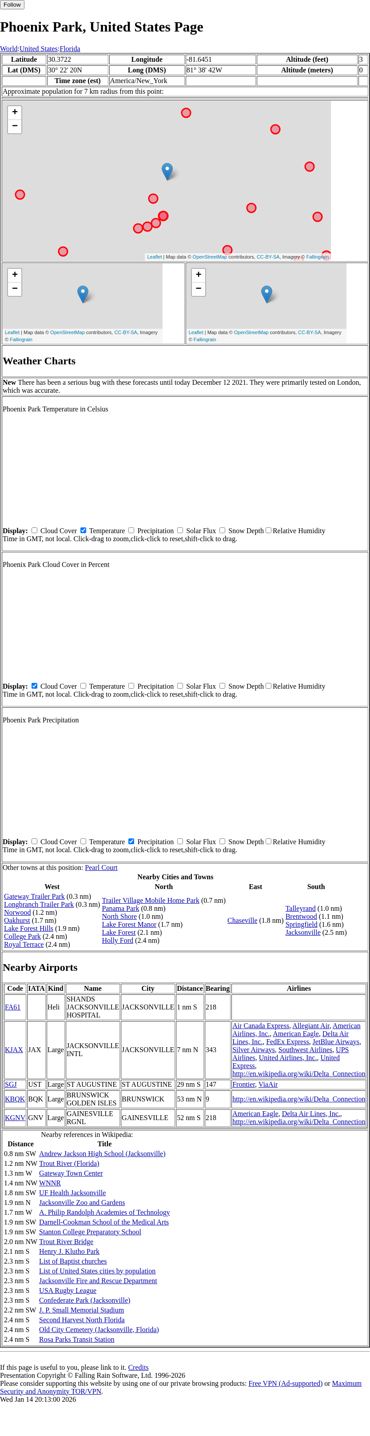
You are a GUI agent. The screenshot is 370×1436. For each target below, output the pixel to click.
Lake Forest (118, 932)
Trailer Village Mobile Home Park (150, 900)
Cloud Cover (58, 531)
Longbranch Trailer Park (39, 904)
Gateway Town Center (71, 1173)
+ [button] (15, 113)
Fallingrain (317, 256)
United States (39, 48)
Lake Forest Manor (129, 924)
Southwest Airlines (305, 1049)
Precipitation (155, 531)
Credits (138, 1367)
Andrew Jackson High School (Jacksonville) (102, 1153)
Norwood (17, 912)
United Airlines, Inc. (288, 1057)
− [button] (15, 126)
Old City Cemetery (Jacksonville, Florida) (99, 1329)
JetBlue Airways (336, 1041)
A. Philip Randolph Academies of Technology (104, 1212)
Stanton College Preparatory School (90, 1232)
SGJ (11, 1084)
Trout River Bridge (66, 1241)
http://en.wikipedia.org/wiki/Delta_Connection (298, 1073)
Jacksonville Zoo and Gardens (82, 1202)
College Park (22, 936)
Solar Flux (201, 531)
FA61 (12, 1007)
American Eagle (296, 1033)
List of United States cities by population (97, 1271)
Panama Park (120, 908)
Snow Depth (246, 531)
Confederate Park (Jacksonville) (84, 1300)
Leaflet (154, 256)
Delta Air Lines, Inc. (311, 1113)
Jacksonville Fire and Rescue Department (98, 1280)
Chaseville (242, 920)
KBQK (15, 1099)
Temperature (107, 531)
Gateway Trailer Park (34, 896)
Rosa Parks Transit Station (76, 1339)
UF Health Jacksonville (72, 1193)
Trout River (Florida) (69, 1163)
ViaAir (268, 1084)
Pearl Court (101, 867)
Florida (70, 48)
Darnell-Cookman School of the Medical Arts (104, 1222)
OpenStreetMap (210, 256)
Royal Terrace (24, 944)
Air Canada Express (260, 1025)
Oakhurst (17, 920)
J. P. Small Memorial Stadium (81, 1310)
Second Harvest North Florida (81, 1320)
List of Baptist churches (73, 1261)
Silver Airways (253, 1049)
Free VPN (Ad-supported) (285, 1383)
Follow (12, 4)
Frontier (243, 1084)
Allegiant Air (310, 1025)
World (9, 48)
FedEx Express (287, 1041)
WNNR (50, 1183)
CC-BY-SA (268, 256)
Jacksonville (303, 932)
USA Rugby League (67, 1290)
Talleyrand (301, 908)
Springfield (302, 924)
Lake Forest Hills (28, 928)
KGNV (15, 1117)
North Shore (119, 916)
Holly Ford (117, 940)
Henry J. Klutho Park (69, 1251)
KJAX (14, 1049)
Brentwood (301, 916)
